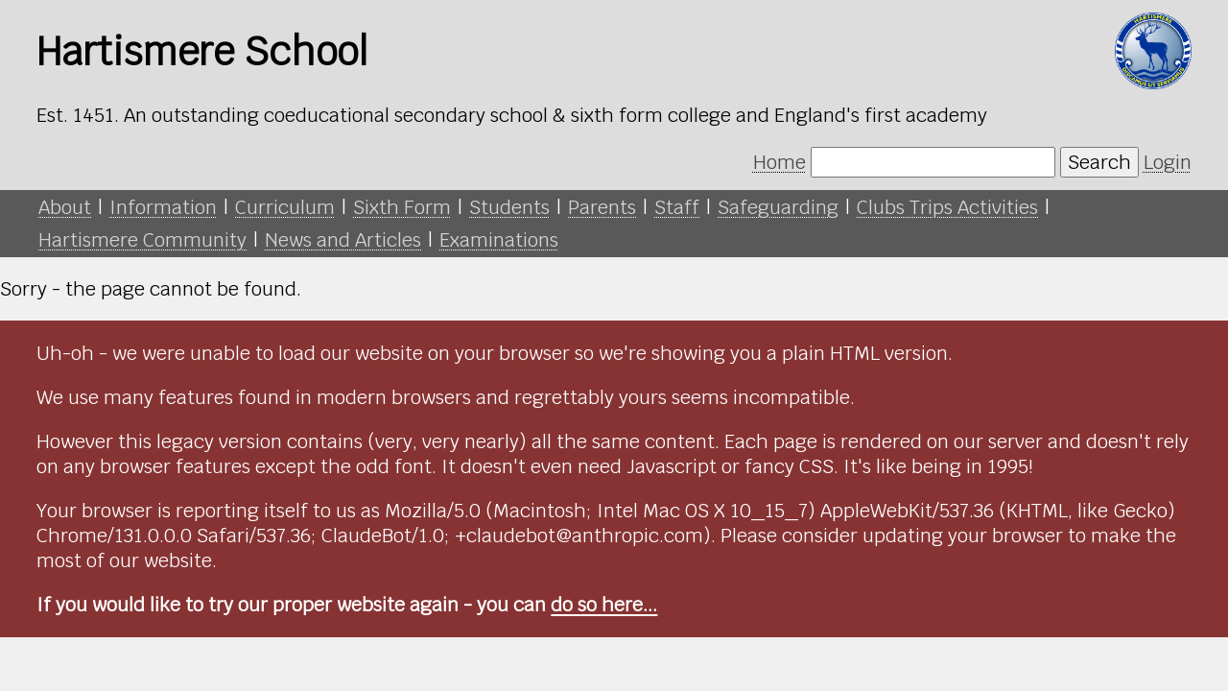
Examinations (498, 239)
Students (509, 207)
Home (779, 162)
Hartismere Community (142, 239)
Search (1099, 162)
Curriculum (285, 207)
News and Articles (343, 239)
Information (163, 207)
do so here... (604, 604)
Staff (676, 207)
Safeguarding (778, 207)
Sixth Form (402, 207)
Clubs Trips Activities (947, 207)
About (64, 207)
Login (1168, 162)
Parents (602, 207)
